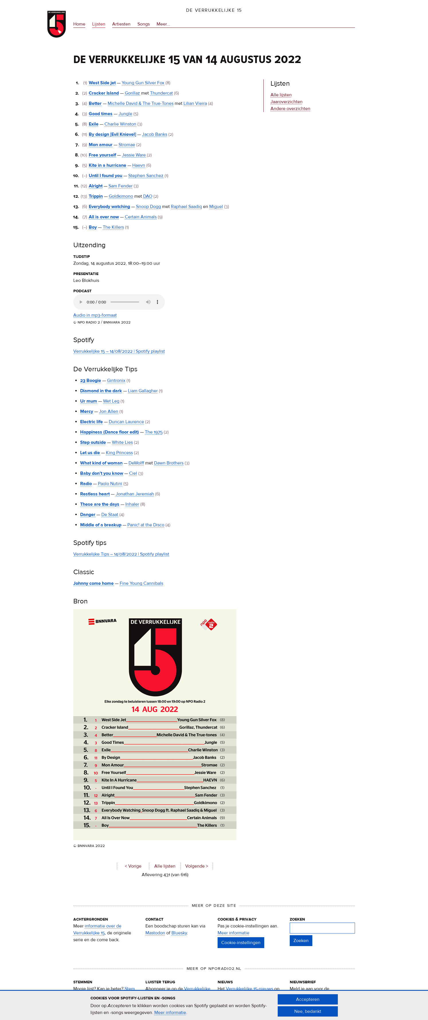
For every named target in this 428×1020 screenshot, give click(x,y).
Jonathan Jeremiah (135, 494)
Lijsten (98, 24)
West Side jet (102, 83)
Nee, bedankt (307, 1011)
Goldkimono (121, 196)
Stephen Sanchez (145, 175)
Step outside (93, 442)
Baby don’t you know (101, 473)
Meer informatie (233, 933)
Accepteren (307, 999)
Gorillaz (132, 93)
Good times (101, 114)
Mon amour (101, 145)
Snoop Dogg (148, 206)
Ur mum (88, 401)
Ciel (133, 473)
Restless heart (95, 494)
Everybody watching (109, 206)
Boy (93, 227)
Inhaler (132, 504)
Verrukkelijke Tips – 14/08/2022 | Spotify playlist (121, 554)
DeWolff (136, 463)
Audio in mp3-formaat (95, 315)
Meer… (163, 24)
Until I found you (105, 175)
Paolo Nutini (110, 484)
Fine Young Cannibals (141, 583)
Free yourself (102, 155)
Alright (95, 186)
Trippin (96, 196)
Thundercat (161, 93)
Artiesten (121, 24)
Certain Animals (141, 217)
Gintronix (116, 380)
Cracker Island (104, 93)
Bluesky (179, 933)
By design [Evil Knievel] (112, 134)
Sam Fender (121, 186)
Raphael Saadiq (186, 206)
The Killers (113, 227)
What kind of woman (101, 463)
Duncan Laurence (126, 422)
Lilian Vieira (195, 103)
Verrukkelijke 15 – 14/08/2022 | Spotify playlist (119, 351)
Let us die (90, 453)
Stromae (127, 145)
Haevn (138, 165)
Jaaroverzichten (287, 102)
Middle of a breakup (100, 525)
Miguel (216, 206)
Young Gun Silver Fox (143, 83)
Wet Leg (111, 401)
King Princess (119, 453)
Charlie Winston (120, 124)
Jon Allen (108, 411)
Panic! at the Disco (145, 525)
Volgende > (196, 866)
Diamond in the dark (101, 391)
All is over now (104, 217)
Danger (87, 514)
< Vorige (133, 866)
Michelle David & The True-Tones (140, 103)
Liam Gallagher (143, 391)
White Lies (122, 442)
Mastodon (155, 933)
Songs (143, 24)
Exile (93, 124)
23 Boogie (90, 380)
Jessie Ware (134, 155)
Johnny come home (93, 583)
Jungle (125, 114)
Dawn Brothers (169, 463)
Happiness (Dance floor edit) (109, 432)
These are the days (99, 504)
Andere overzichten (290, 108)
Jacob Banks (154, 134)
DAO (147, 196)
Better (95, 103)
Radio (86, 484)
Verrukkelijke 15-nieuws (249, 989)
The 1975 (154, 432)
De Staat (109, 514)
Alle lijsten (164, 866)
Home (79, 24)
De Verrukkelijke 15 (214, 10)
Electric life (91, 422)
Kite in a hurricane (107, 165)
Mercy (86, 411)
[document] (214, 1005)
